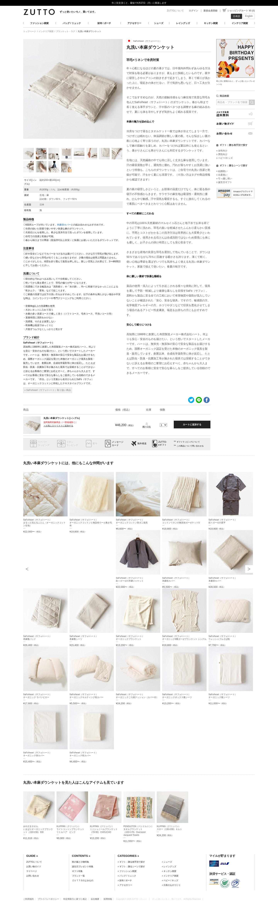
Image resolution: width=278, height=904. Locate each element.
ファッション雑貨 (39, 23)
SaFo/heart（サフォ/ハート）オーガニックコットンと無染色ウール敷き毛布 (91, 523)
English (249, 16)
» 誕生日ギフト (224, 182)
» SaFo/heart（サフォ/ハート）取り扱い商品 (47, 390)
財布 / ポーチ (104, 23)
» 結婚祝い (221, 171)
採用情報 (107, 899)
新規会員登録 (210, 10)
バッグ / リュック (72, 23)
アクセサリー (134, 23)
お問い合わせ (235, 133)
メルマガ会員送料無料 (235, 114)
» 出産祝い (221, 174)
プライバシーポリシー (48, 899)
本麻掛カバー (64, 224)
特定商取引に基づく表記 (75, 899)
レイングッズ (183, 23)
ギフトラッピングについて (188, 442)
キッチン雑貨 (211, 23)
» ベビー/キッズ (224, 158)
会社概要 (95, 899)
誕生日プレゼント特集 (82, 866)
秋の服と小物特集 (80, 862)
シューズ (158, 23)
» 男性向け (221, 154)
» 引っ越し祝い (224, 178)
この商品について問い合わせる (190, 446)
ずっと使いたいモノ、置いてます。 (78, 11)
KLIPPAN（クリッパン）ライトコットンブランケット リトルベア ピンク (71, 829)
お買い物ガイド (235, 124)
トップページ (29, 31)
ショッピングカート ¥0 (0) (241, 10)
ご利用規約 (28, 899)
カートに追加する (192, 424)
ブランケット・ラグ (65, 31)
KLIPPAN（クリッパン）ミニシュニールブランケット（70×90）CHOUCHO (104, 829)
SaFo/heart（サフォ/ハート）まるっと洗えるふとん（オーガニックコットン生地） (44, 523)
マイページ (31, 871)
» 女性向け (221, 150)
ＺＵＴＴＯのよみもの (82, 880)
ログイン (193, 10)
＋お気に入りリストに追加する (58, 426)
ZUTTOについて (175, 10)
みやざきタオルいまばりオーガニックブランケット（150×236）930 (38, 829)
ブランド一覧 (78, 876)
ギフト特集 (77, 871)
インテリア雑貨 (240, 23)
